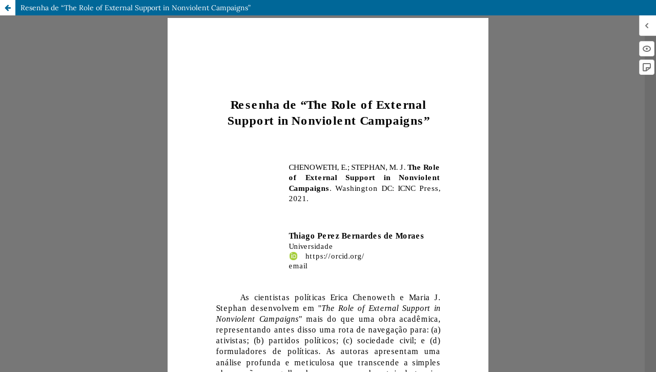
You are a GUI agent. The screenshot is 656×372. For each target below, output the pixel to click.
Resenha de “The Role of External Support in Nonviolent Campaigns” (135, 7)
